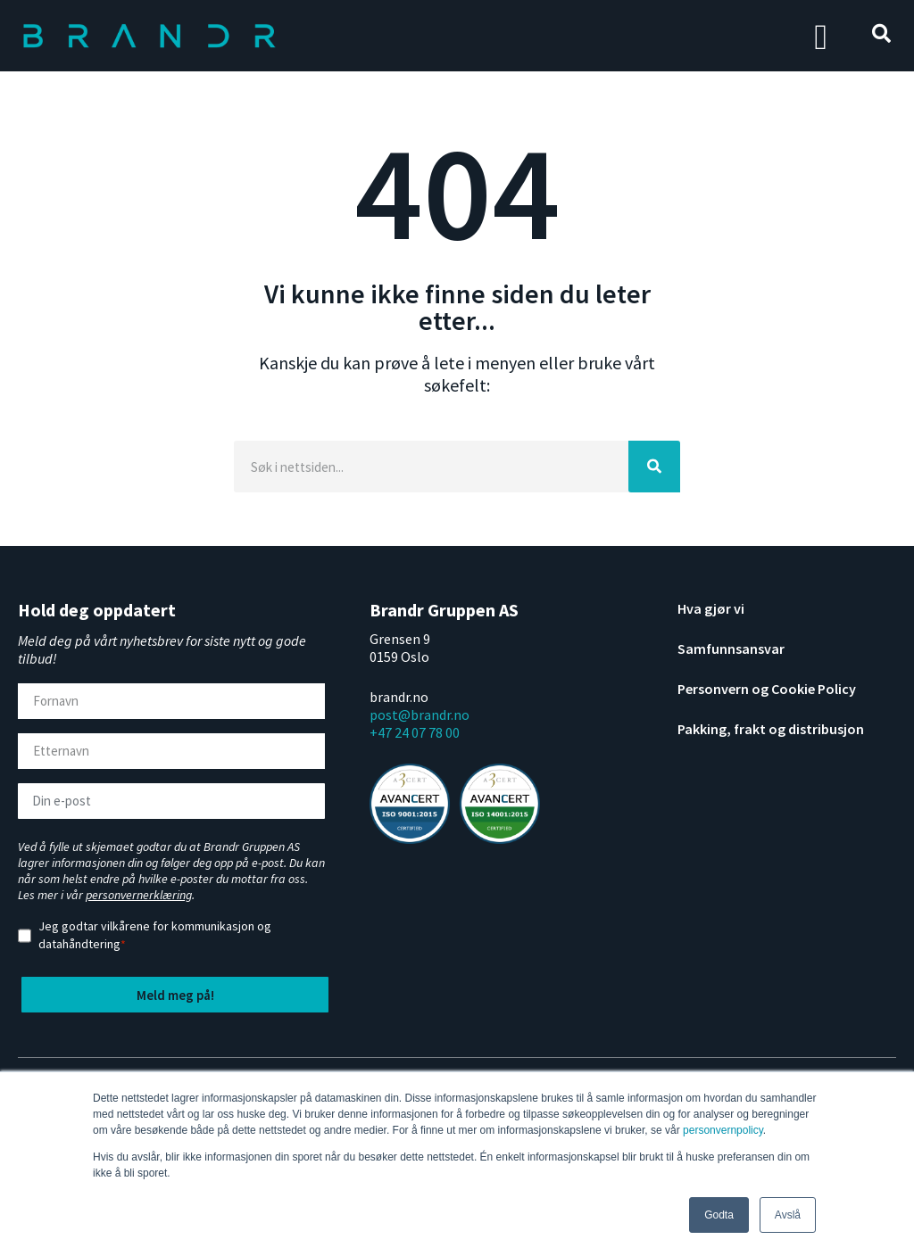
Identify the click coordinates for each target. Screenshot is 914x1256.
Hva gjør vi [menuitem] (710, 608)
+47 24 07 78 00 (415, 732)
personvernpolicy (723, 1130)
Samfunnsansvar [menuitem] (731, 648)
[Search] (431, 466)
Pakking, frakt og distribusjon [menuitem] (770, 729)
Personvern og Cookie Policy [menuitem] (766, 689)
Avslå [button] (788, 1215)
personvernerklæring (139, 895)
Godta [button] (719, 1215)
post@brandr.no (419, 714)
